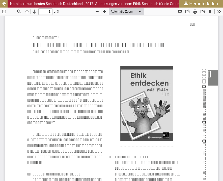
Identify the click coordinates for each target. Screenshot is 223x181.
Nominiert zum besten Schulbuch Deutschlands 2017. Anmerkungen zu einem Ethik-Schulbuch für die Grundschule (100, 4)
